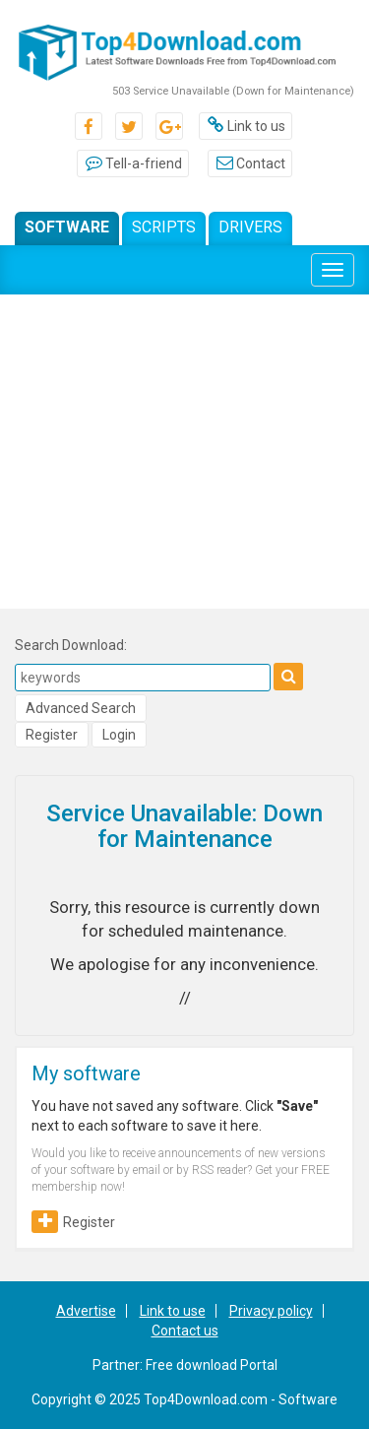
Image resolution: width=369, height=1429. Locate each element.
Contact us (185, 1330)
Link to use (173, 1311)
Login (119, 735)
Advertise (86, 1311)
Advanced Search (81, 708)
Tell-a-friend (133, 163)
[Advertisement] (184, 456)
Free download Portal (211, 1365)
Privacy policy (271, 1311)
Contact (250, 163)
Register (52, 735)
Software (67, 227)
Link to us (245, 126)
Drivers (250, 227)
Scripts (164, 227)
